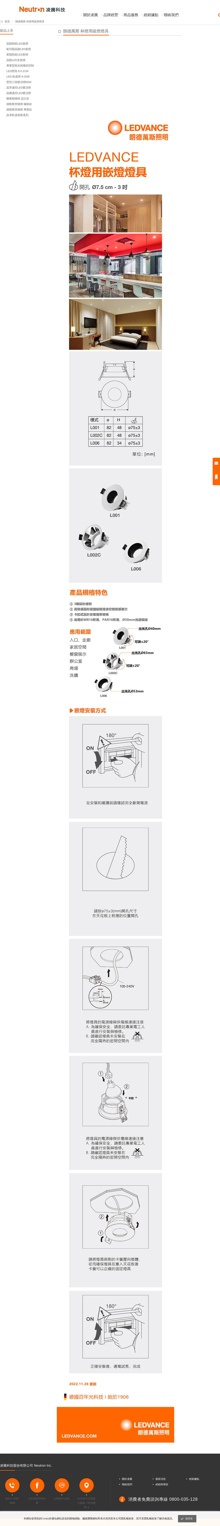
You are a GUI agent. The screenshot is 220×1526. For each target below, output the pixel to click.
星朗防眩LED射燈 (17, 54)
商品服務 (131, 15)
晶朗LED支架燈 (15, 60)
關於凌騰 (90, 15)
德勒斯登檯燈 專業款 (19, 109)
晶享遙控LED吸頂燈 (18, 87)
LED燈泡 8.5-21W (17, 71)
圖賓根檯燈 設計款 (17, 98)
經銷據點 (151, 15)
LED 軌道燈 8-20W (18, 76)
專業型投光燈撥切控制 (20, 65)
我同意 (189, 1518)
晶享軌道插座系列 (17, 115)
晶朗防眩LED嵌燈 (17, 43)
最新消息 (160, 1478)
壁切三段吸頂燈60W (18, 82)
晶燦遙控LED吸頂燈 (18, 93)
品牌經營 (110, 15)
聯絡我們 (171, 15)
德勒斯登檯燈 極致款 (19, 104)
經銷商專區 (161, 1484)
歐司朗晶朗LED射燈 (18, 49)
